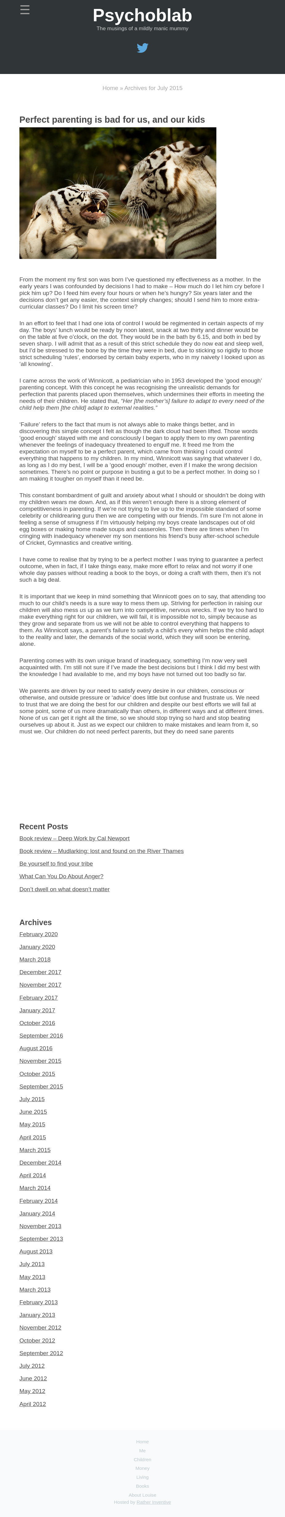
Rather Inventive (154, 1502)
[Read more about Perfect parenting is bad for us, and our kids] (117, 257)
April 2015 (32, 1137)
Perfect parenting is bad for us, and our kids (112, 120)
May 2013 (32, 1277)
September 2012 (41, 1353)
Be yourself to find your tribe (56, 863)
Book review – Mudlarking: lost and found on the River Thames (101, 851)
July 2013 (32, 1264)
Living (142, 1477)
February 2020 (38, 934)
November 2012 (40, 1327)
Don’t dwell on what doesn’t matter (64, 889)
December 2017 (40, 972)
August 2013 (36, 1251)
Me (142, 1450)
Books (142, 1486)
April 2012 (32, 1404)
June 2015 (33, 1112)
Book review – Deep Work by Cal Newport (74, 838)
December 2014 (40, 1162)
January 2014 (37, 1213)
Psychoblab (142, 15)
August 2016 (36, 1048)
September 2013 (41, 1239)
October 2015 (37, 1074)
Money (142, 1468)
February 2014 (38, 1201)
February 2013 (38, 1302)
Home (110, 88)
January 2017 (37, 1010)
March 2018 (34, 959)
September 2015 (41, 1086)
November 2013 (40, 1226)
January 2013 (37, 1315)
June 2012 (33, 1378)
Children (142, 1459)
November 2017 (40, 985)
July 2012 (32, 1366)
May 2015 (32, 1124)
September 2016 (41, 1035)
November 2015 (40, 1061)
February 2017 (38, 997)
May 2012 (32, 1391)
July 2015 (32, 1099)
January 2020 (37, 947)
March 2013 (34, 1289)
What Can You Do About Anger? (61, 876)
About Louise (142, 1495)
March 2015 (34, 1150)
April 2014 (32, 1175)
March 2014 (34, 1188)
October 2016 (37, 1023)
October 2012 (37, 1340)
